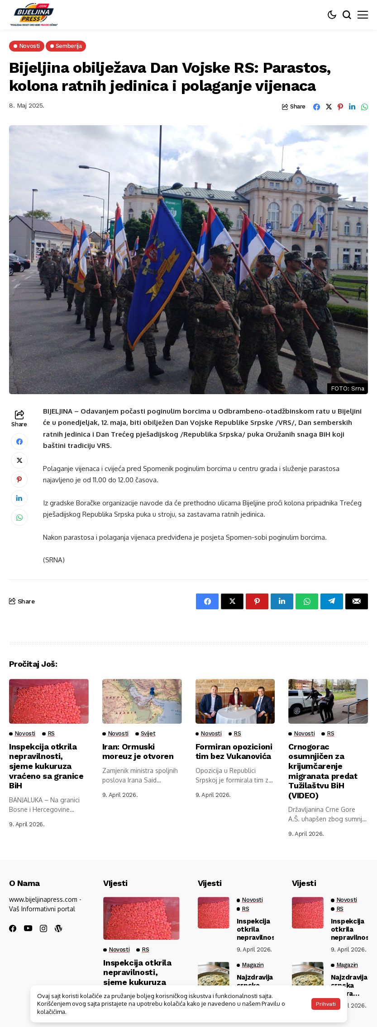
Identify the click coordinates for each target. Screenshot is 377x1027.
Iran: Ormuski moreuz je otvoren (138, 751)
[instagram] (43, 928)
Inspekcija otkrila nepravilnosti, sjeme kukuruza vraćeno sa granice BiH (46, 766)
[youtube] (28, 929)
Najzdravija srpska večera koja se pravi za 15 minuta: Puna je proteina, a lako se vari (349, 985)
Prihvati (326, 1004)
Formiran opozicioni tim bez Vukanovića (234, 751)
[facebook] (12, 928)
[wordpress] (58, 928)
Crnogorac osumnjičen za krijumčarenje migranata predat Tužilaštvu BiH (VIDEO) (323, 771)
